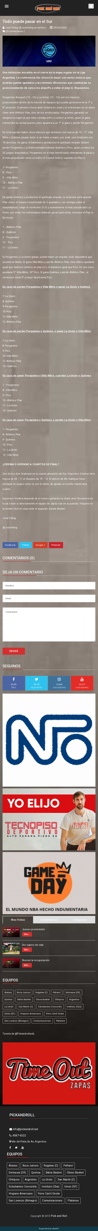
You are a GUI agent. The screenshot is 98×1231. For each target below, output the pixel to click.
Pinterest (56, 545)
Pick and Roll (59, 1216)
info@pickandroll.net (23, 1129)
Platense (60, 1020)
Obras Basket (43, 999)
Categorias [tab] (80, 919)
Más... (27, 934)
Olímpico (59, 999)
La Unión (8, 1006)
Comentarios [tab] (49, 919)
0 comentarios (15, 31)
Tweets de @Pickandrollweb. (19, 1033)
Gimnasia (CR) (73, 992)
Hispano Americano (30, 1013)
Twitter (25, 545)
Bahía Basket (24, 999)
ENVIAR (13, 651)
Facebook (10, 545)
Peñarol (57, 992)
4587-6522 (17, 1135)
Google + (40, 545)
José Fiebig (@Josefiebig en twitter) (25, 27)
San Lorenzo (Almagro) (16, 1020)
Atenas (8, 992)
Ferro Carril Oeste (55, 1013)
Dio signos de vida (32, 944)
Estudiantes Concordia (50, 1006)
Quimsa (8, 999)
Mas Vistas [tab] (18, 919)
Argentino (74, 999)
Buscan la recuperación (36, 960)
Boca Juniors (24, 992)
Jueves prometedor (33, 929)
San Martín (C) (26, 1006)
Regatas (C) (41, 992)
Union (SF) (9, 1013)
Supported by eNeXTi (49, 1229)
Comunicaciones (42, 1020)
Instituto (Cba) (74, 1006)
